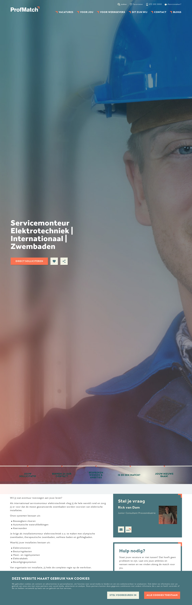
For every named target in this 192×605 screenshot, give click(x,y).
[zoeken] (122, 4)
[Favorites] (136, 4)
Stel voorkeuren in (121, 595)
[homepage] (25, 9)
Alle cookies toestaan (162, 595)
